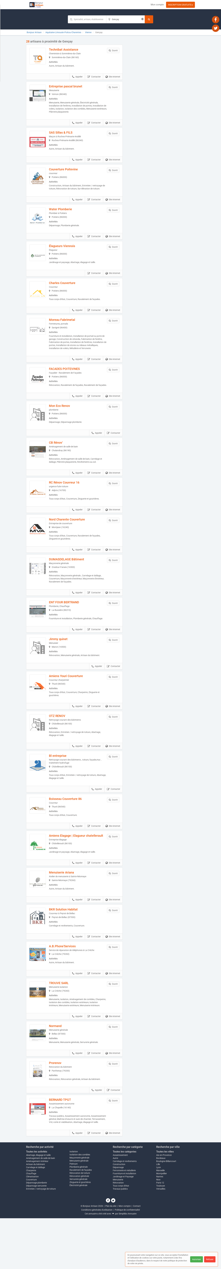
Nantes (159, 1227)
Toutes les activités (36, 1202)
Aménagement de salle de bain (40, 1209)
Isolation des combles (80, 1205)
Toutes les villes (165, 1202)
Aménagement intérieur (37, 1212)
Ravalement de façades (81, 1220)
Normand (61, 1068)
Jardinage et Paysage (123, 1227)
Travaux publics (120, 1239)
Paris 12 (160, 1233)
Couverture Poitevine (69, 173)
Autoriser (196, 1259)
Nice (158, 1230)
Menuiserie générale (79, 1211)
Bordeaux (160, 1209)
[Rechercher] (149, 19)
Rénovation (118, 1233)
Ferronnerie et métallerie (124, 1221)
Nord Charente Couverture (73, 542)
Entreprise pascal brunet (72, 88)
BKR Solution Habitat (69, 945)
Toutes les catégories (124, 1202)
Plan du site (110, 1257)
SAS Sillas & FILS (67, 134)
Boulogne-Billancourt (166, 1212)
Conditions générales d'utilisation (96, 1260)
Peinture (74, 1214)
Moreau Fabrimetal (68, 333)
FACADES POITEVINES (70, 385)
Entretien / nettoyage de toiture (41, 1239)
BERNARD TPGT (66, 1147)
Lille (158, 1215)
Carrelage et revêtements (125, 1212)
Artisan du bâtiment (35, 1215)
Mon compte (157, 4)
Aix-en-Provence (164, 1206)
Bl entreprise (64, 784)
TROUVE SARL (65, 1022)
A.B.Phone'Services (68, 984)
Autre (115, 1209)
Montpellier (161, 1224)
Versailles (160, 1239)
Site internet (112, 78)
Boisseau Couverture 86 (71, 827)
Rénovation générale (79, 1227)
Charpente (31, 1221)
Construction (119, 1215)
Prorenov (61, 1107)
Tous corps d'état (121, 1236)
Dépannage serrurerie (36, 1236)
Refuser (209, 1259)
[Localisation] (125, 19)
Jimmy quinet (64, 665)
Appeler (77, 78)
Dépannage (118, 1218)
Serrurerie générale (78, 1230)
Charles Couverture (68, 294)
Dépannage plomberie (36, 1233)
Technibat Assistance (70, 49)
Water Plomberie (66, 216)
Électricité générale (78, 1236)
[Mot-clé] (87, 19)
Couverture (31, 1230)
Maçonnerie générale (79, 1208)
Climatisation (32, 1227)
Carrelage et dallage (35, 1218)
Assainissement (120, 1206)
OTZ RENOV (63, 744)
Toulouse (160, 1236)
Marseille (160, 1221)
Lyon (158, 1218)
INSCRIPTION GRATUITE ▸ (180, 5)
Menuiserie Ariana (67, 906)
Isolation (74, 1202)
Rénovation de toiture (80, 1224)
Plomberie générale (79, 1217)
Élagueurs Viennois (68, 255)
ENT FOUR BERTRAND (70, 625)
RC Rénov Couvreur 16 (70, 503)
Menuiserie (118, 1230)
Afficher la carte (161, 83)
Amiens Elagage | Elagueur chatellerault (73, 867)
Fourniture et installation (124, 1224)
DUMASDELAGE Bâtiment (73, 582)
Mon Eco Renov (65, 425)
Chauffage (31, 1224)
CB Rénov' (62, 464)
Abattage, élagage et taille (38, 1206)
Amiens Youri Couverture (72, 704)
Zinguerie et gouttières (80, 1233)
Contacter (94, 78)
